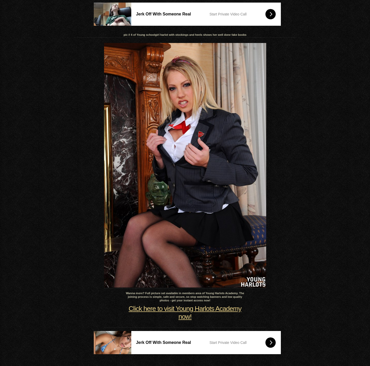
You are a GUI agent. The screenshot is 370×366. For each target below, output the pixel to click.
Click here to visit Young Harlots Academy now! (185, 312)
